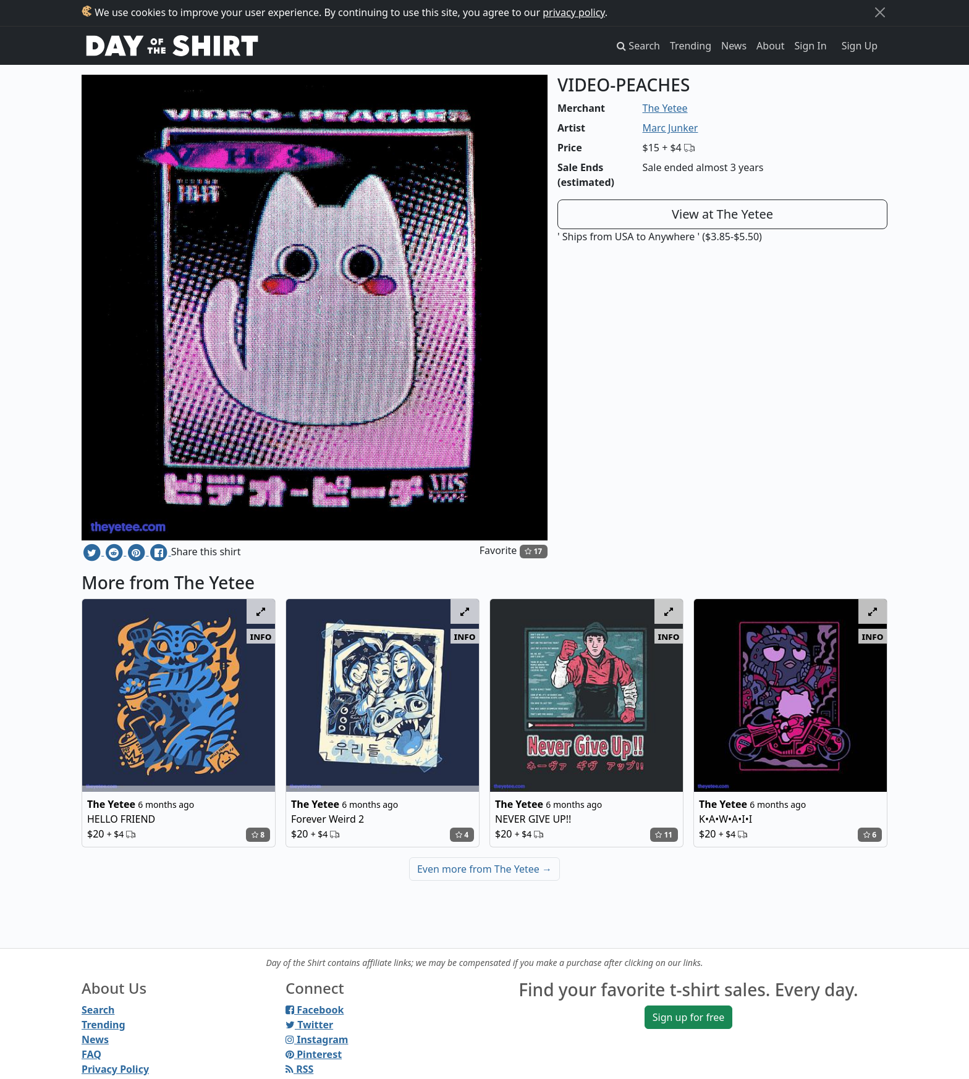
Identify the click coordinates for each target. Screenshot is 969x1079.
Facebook (315, 1010)
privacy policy (574, 12)
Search (98, 1010)
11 (663, 834)
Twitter (309, 1024)
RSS (299, 1069)
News (734, 45)
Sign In (811, 45)
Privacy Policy (115, 1069)
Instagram (317, 1039)
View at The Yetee (722, 214)
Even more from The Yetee (484, 869)
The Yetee (665, 108)
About (770, 45)
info (261, 636)
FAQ (91, 1054)
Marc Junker (670, 128)
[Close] (880, 12)
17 (533, 551)
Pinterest (314, 1054)
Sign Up (860, 45)
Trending (690, 45)
